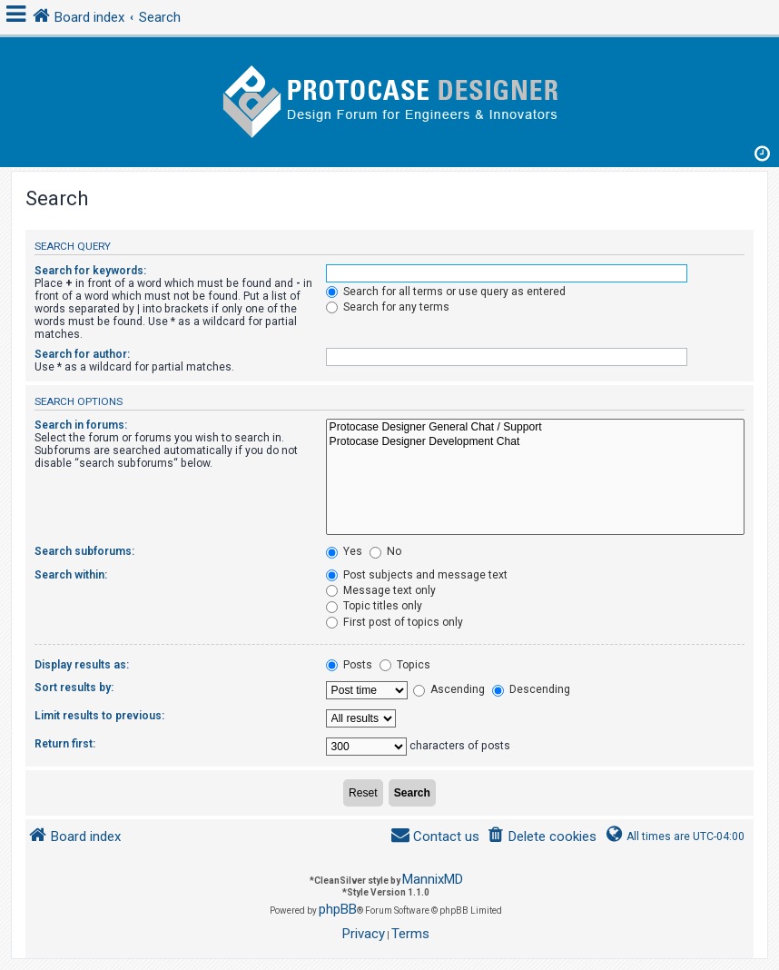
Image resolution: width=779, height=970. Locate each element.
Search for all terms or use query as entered (446, 291)
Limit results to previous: (99, 715)
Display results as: (82, 664)
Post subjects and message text (417, 575)
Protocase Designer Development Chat (535, 442)
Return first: (65, 743)
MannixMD (432, 879)
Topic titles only (374, 605)
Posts (349, 664)
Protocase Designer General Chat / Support (535, 428)
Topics (405, 664)
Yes (344, 551)
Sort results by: (74, 687)
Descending (531, 689)
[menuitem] (541, 837)
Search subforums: (84, 551)
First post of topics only (394, 622)
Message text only (381, 590)
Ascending (449, 689)
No (385, 551)
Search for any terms (387, 307)
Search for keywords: (90, 270)
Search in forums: (81, 425)
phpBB (338, 909)
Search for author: (82, 354)
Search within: (71, 575)
